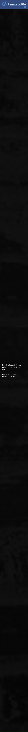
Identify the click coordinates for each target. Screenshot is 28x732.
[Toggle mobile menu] (25, 7)
